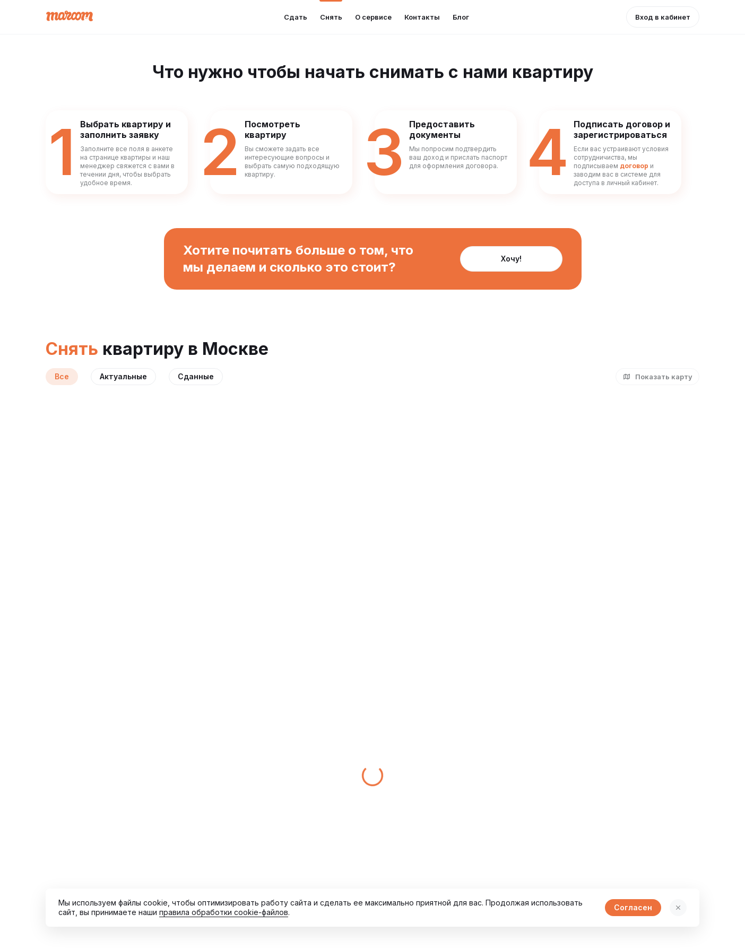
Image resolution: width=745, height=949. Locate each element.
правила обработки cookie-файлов (223, 912)
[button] (662, 17)
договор (634, 166)
